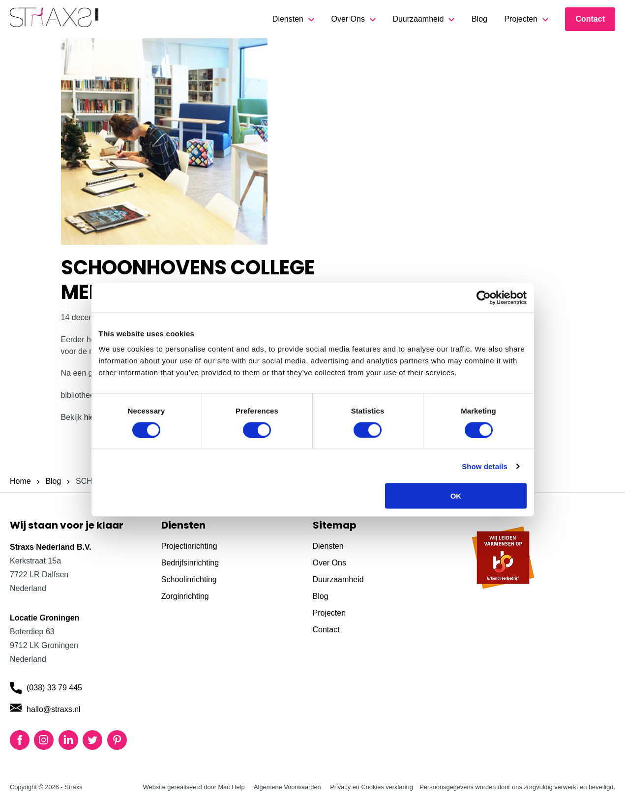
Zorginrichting (185, 596)
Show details (484, 466)
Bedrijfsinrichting (190, 563)
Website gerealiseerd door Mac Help (194, 787)
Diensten (287, 19)
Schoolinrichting (189, 579)
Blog (479, 19)
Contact (590, 19)
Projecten (520, 19)
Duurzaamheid (418, 19)
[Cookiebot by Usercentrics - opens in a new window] (484, 297)
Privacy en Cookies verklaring (371, 787)
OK (456, 496)
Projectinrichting (189, 546)
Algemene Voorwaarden (287, 787)
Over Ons (347, 19)
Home (20, 481)
